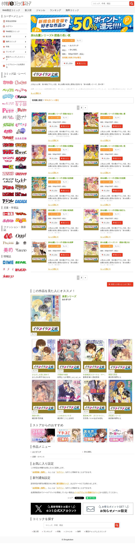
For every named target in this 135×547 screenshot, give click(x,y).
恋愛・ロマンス (38, 457)
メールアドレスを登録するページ (87, 492)
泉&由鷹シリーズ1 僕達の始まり (60, 114)
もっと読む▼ (36, 93)
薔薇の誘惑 (112, 375)
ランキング (55, 10)
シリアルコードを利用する (15, 65)
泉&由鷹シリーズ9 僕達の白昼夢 (60, 242)
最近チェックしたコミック (96, 531)
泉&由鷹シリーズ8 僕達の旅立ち (112, 210)
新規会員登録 (11, 21)
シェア (70, 498)
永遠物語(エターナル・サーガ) (95, 375)
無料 (79, 531)
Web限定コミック (11, 10)
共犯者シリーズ (114, 416)
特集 (59, 531)
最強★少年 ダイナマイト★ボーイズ (95, 416)
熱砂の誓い (36, 416)
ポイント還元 (69, 40)
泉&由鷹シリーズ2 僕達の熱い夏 (112, 114)
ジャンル (40, 10)
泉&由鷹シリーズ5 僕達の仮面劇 (60, 178)
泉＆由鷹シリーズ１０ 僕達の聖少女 (115, 242)
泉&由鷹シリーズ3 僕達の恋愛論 (60, 146)
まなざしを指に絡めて (40, 375)
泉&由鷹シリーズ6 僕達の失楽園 (112, 178)
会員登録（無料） (39, 472)
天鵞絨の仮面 (62, 375)
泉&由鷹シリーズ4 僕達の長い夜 (112, 146)
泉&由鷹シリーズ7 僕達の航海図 (60, 210)
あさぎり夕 (74, 45)
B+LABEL (73, 50)
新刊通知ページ (63, 484)
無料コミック (72, 10)
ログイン (60, 472)
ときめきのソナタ (64, 416)
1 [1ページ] (78, 108)
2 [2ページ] (81, 108)
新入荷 (28, 10)
